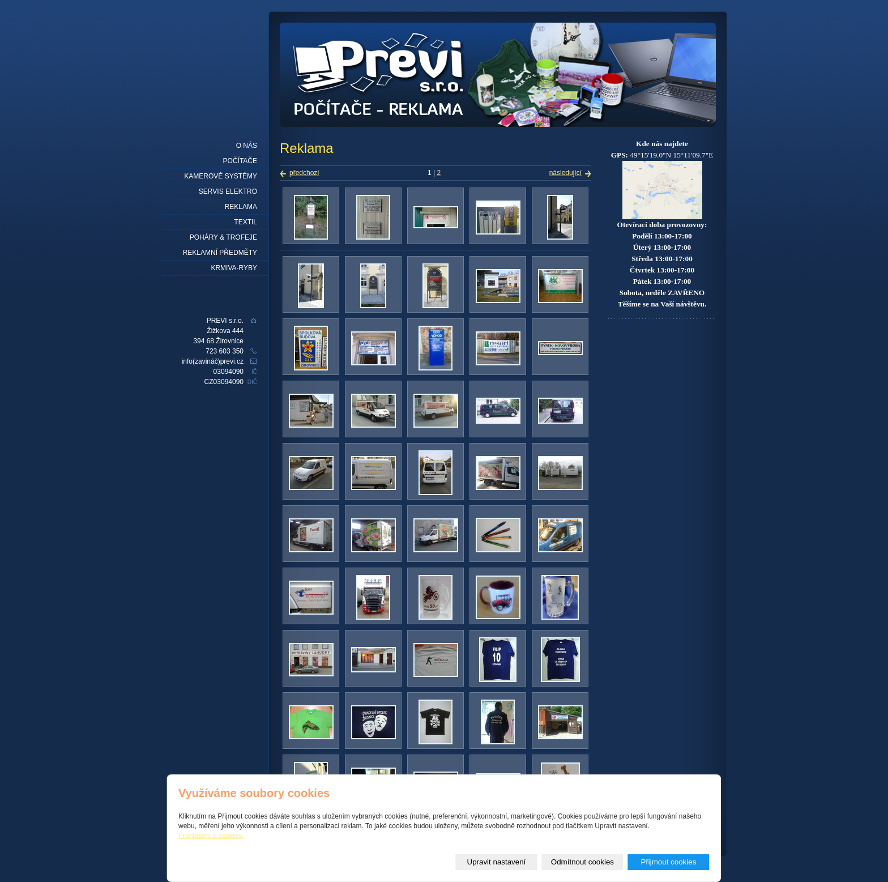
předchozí (304, 173)
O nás (246, 146)
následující (565, 173)
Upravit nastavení (496, 862)
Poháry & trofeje (223, 237)
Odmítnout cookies (582, 862)
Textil (245, 222)
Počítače (240, 161)
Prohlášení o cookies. (211, 836)
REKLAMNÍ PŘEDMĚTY (220, 253)
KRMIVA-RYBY (234, 268)
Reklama (241, 207)
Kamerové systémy (220, 176)
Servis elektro (228, 191)
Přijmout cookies (669, 862)
